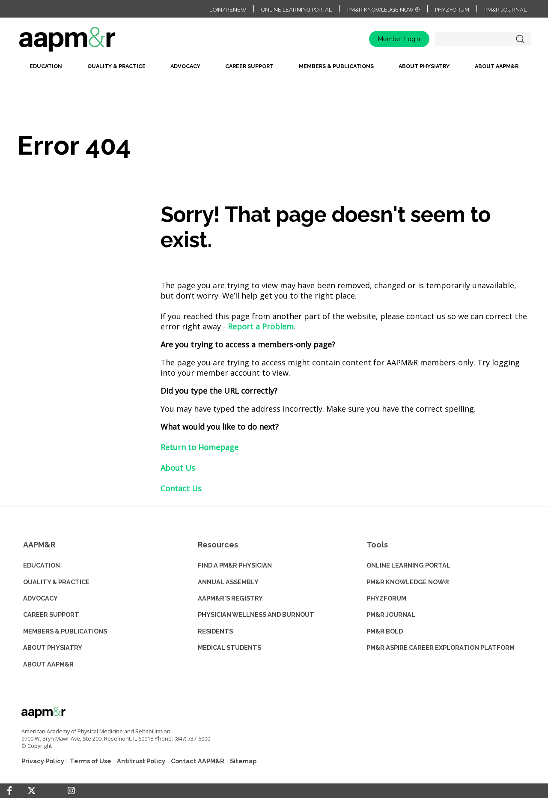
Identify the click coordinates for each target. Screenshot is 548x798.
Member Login (399, 38)
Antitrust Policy (141, 761)
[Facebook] (9, 791)
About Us (178, 468)
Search (520, 39)
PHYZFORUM (386, 598)
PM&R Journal (505, 9)
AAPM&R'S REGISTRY (230, 598)
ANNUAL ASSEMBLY (228, 582)
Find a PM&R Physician (235, 565)
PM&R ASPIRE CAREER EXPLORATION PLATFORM (440, 647)
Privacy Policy (42, 761)
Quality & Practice (116, 66)
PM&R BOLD (384, 631)
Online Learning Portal (296, 9)
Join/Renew (228, 9)
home (94, 42)
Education (46, 66)
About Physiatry (424, 66)
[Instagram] (71, 791)
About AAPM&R (496, 66)
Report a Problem (261, 326)
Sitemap (243, 761)
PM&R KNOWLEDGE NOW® (408, 582)
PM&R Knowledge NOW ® (383, 9)
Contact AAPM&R (197, 761)
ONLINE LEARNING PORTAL (408, 565)
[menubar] (274, 68)
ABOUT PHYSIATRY (52, 647)
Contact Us (181, 488)
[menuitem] (45, 68)
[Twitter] (31, 790)
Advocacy (185, 66)
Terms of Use (90, 761)
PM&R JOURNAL (390, 614)
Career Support (249, 66)
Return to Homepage (199, 447)
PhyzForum (452, 9)
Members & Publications (336, 66)
